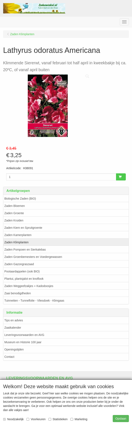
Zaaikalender (12, 327)
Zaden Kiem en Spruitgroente (23, 227)
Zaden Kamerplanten (17, 235)
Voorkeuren (36, 419)
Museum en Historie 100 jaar (22, 342)
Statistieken (58, 419)
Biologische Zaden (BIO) (20, 198)
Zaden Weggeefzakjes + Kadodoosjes (28, 286)
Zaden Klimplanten (16, 242)
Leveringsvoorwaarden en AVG (24, 335)
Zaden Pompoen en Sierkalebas (25, 249)
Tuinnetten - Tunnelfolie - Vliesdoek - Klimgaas (34, 300)
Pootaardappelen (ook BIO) (22, 271)
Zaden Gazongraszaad (19, 264)
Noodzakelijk (13, 419)
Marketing (78, 419)
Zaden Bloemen (14, 206)
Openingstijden (14, 349)
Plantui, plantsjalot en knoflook (24, 278)
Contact (9, 356)
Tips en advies (13, 320)
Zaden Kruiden (13, 220)
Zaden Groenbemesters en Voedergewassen (33, 256)
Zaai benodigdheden (17, 293)
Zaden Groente (14, 213)
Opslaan (120, 418)
